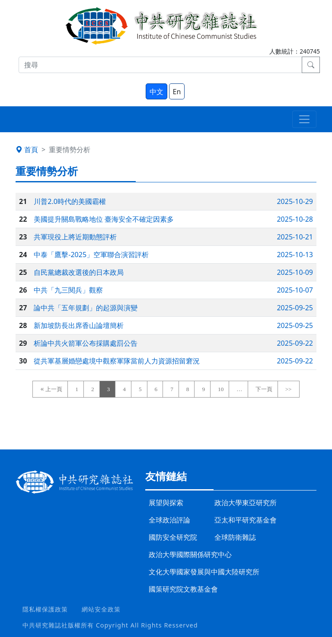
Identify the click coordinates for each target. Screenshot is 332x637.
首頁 (27, 149)
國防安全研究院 (173, 537)
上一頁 (53, 389)
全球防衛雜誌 (235, 537)
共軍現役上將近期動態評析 (75, 237)
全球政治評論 (169, 520)
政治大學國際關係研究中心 (190, 554)
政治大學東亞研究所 (245, 502)
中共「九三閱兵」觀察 (68, 290)
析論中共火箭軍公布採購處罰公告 (85, 343)
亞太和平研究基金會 (245, 520)
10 (220, 389)
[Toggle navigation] (304, 119)
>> (288, 389)
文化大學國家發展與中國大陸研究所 (204, 571)
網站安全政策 (101, 609)
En (177, 91)
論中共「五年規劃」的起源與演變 (85, 307)
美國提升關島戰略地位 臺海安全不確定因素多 (104, 219)
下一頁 (263, 389)
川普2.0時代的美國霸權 (70, 201)
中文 (156, 91)
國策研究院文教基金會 (183, 589)
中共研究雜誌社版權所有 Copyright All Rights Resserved (110, 625)
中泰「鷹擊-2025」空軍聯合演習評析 (91, 254)
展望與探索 (166, 502)
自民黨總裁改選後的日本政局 (79, 272)
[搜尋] (160, 65)
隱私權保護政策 (45, 609)
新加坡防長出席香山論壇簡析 (79, 325)
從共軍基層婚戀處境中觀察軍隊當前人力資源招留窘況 (117, 361)
